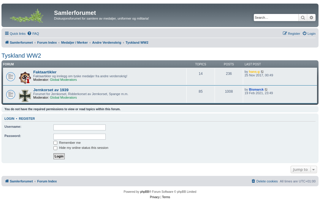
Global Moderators (63, 79)
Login (9, 118)
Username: (12, 126)
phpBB (144, 191)
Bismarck (256, 89)
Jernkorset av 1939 (51, 90)
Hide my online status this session (80, 147)
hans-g (254, 71)
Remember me (67, 142)
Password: (12, 136)
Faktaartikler (44, 72)
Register (27, 118)
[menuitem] (33, 33)
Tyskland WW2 (21, 55)
